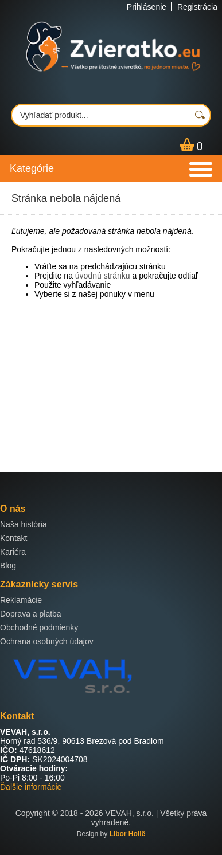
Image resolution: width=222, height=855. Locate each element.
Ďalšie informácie (30, 786)
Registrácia (197, 6)
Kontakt (13, 538)
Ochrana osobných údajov (47, 641)
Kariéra (13, 551)
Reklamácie (21, 600)
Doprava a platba (30, 613)
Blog (8, 565)
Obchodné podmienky (39, 627)
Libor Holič (128, 834)
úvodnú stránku (102, 275)
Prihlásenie (146, 6)
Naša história (23, 524)
